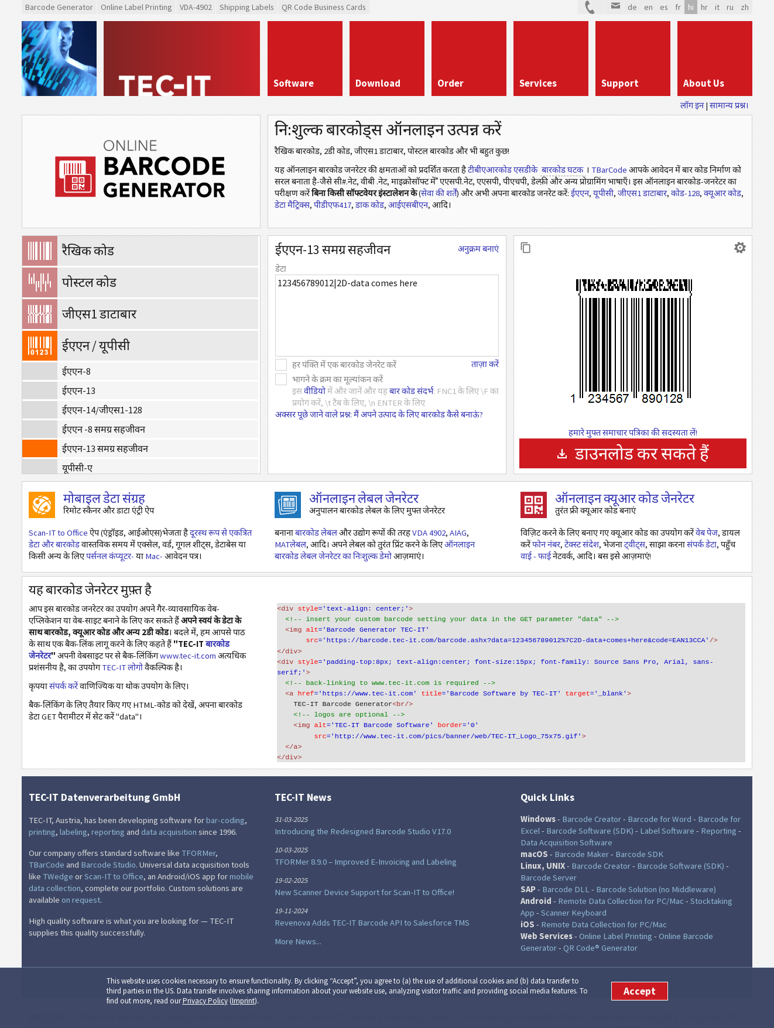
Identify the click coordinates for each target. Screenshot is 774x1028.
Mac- (154, 556)
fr (678, 7)
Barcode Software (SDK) (589, 813)
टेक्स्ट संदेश (581, 544)
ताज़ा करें (485, 364)
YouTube (417, 966)
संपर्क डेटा (702, 544)
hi (691, 7)
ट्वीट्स (634, 544)
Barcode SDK (639, 836)
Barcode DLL (566, 871)
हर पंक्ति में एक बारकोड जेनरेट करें (344, 364)
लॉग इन (692, 105)
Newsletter (436, 966)
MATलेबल (290, 544)
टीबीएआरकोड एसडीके (502, 170)
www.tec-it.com (188, 655)
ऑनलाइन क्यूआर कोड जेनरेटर (624, 498)
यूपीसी (603, 193)
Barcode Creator (591, 801)
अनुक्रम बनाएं (478, 249)
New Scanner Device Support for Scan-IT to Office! (364, 874)
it (717, 7)
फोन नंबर (546, 544)
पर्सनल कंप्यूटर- (110, 556)
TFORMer (198, 835)
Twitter (342, 966)
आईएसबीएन (408, 205)
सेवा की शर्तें (439, 193)
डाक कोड (369, 205)
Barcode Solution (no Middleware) (656, 871)
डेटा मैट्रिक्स (292, 205)
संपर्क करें (63, 686)
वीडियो (315, 391)
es (664, 7)
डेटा (280, 268)
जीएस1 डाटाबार (642, 193)
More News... (298, 924)
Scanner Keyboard (574, 895)
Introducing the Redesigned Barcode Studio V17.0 (363, 813)
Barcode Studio (108, 847)
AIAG (458, 532)
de (632, 7)
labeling (73, 814)
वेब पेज (707, 532)
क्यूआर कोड (722, 193)
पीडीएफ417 (332, 205)
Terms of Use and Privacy (680, 965)
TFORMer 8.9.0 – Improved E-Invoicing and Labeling (366, 844)
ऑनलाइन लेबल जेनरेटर (364, 498)
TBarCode (609, 170)
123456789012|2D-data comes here (387, 316)
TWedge (58, 859)
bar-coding (225, 802)
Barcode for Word (659, 801)
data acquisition (169, 814)
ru (730, 7)
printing (42, 814)
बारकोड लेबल (316, 532)
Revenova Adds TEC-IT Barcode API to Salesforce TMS (372, 905)
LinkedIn (379, 966)
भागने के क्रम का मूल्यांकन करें (337, 379)
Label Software (667, 813)
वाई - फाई (535, 556)
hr (704, 7)
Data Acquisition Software (566, 825)
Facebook (361, 966)
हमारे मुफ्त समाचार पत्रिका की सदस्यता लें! (632, 432)
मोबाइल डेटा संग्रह (104, 498)
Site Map (600, 965)
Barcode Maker (581, 836)
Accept (640, 991)
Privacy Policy (205, 1001)
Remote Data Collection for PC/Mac (621, 883)
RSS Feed (398, 966)
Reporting (719, 813)
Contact (733, 965)
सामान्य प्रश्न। (729, 105)
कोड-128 (685, 193)
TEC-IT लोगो (122, 667)
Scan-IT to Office (58, 532)
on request (80, 882)
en (648, 7)
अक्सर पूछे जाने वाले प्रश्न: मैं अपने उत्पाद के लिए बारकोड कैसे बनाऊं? (379, 414)
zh (745, 7)
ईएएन (580, 193)
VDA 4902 (429, 532)
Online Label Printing (615, 918)
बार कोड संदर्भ (411, 391)
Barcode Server (548, 860)
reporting (108, 814)
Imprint (243, 1001)
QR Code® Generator (600, 930)
